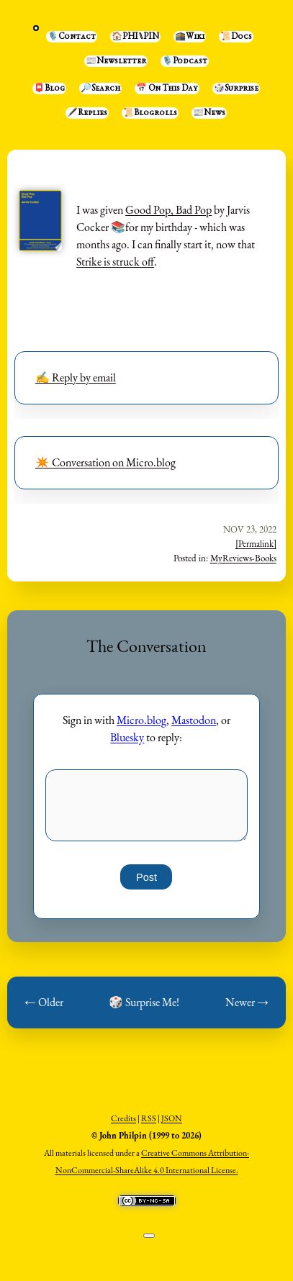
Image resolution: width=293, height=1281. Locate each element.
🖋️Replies (87, 113)
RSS (148, 1118)
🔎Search (100, 88)
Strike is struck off (115, 261)
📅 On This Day (167, 88)
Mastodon (193, 720)
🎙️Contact (72, 36)
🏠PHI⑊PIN (135, 36)
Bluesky (127, 737)
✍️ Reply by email (75, 377)
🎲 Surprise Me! (144, 1002)
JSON (171, 1118)
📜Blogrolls (150, 113)
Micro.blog (141, 720)
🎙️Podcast (184, 61)
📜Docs (236, 36)
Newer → (247, 1002)
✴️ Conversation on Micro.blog (105, 462)
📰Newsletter (116, 61)
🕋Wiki (189, 36)
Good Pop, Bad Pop (168, 209)
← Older (43, 1002)
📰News (209, 113)
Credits (123, 1118)
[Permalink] (255, 544)
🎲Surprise (236, 88)
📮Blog (49, 88)
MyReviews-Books (243, 558)
